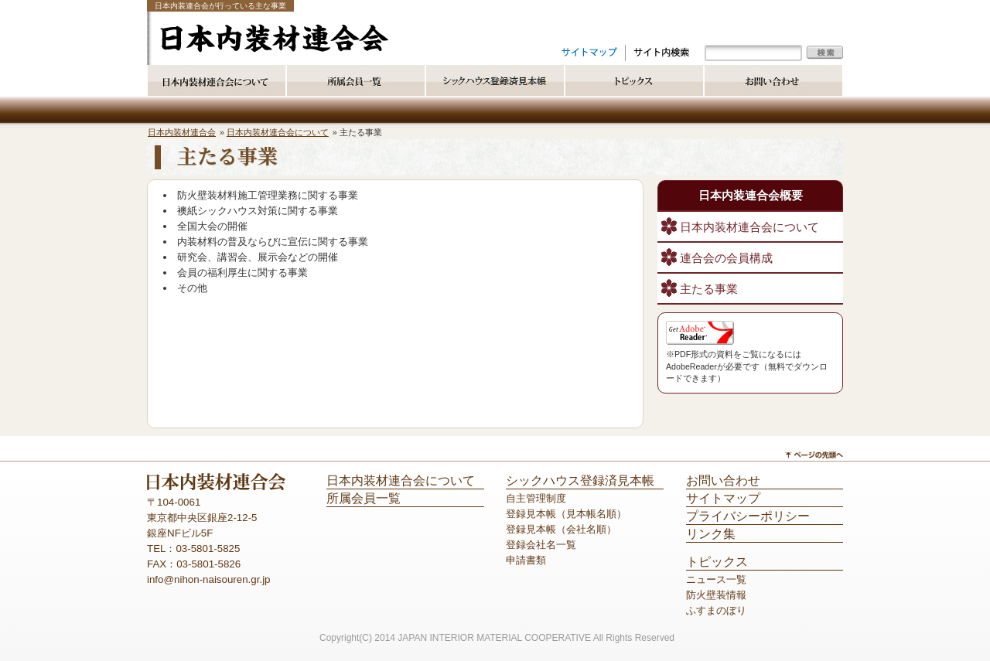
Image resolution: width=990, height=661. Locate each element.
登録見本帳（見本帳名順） (566, 514)
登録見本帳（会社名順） (561, 529)
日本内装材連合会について (278, 132)
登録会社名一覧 (541, 544)
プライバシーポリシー (748, 516)
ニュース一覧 (716, 579)
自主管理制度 (536, 498)
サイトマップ (723, 498)
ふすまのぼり (716, 610)
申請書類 (526, 560)
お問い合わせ (723, 480)
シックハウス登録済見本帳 (580, 480)
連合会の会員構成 (726, 258)
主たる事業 (709, 289)
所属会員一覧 (363, 498)
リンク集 (711, 533)
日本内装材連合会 (182, 132)
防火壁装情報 (716, 595)
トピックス (717, 561)
